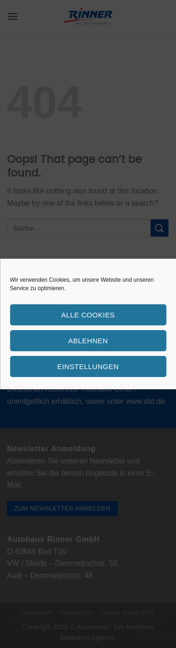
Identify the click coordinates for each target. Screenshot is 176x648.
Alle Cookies (88, 315)
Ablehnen (87, 341)
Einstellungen (88, 366)
